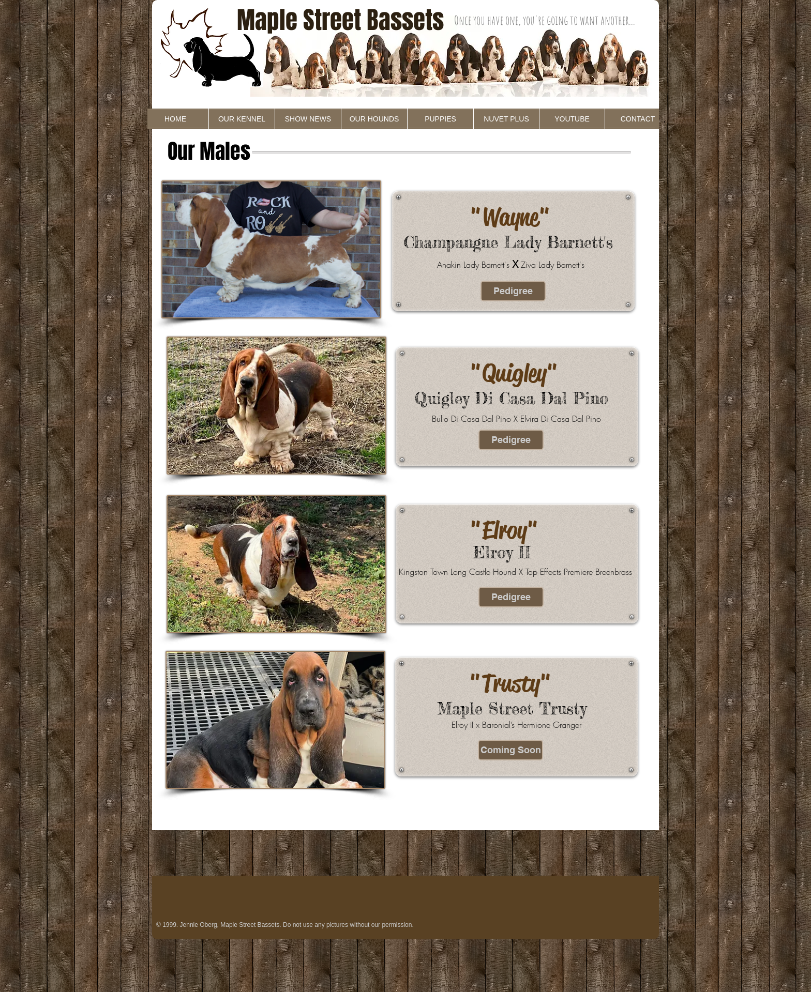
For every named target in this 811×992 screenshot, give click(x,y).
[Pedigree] (513, 291)
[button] (510, 750)
